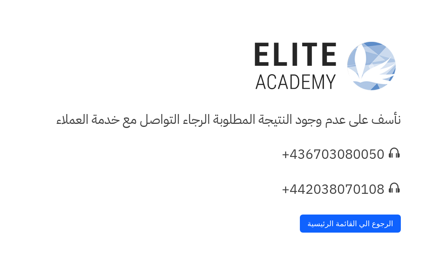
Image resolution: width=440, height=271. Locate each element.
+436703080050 (333, 154)
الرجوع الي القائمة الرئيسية (350, 223)
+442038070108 (333, 189)
